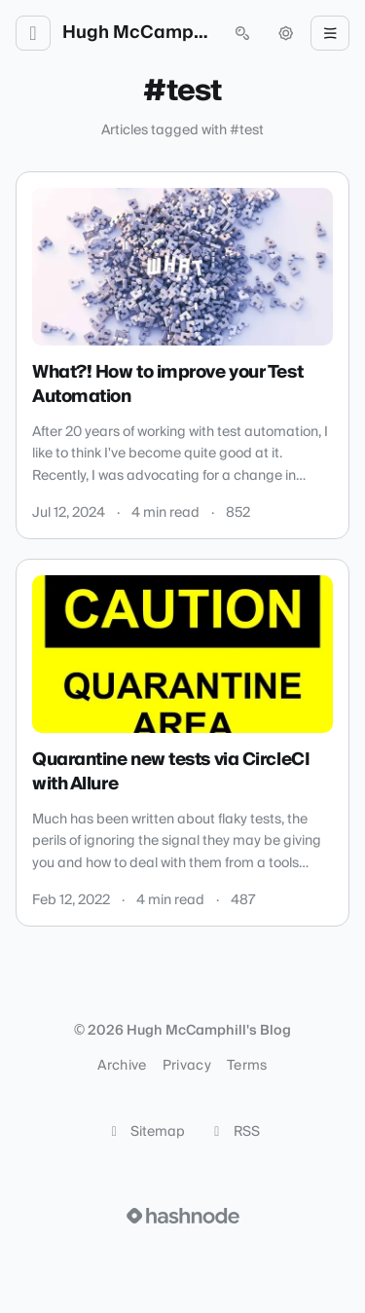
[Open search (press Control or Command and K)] (242, 33)
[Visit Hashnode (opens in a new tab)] (183, 1215)
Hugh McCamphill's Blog (137, 33)
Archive (121, 1065)
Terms (247, 1065)
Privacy (187, 1065)
